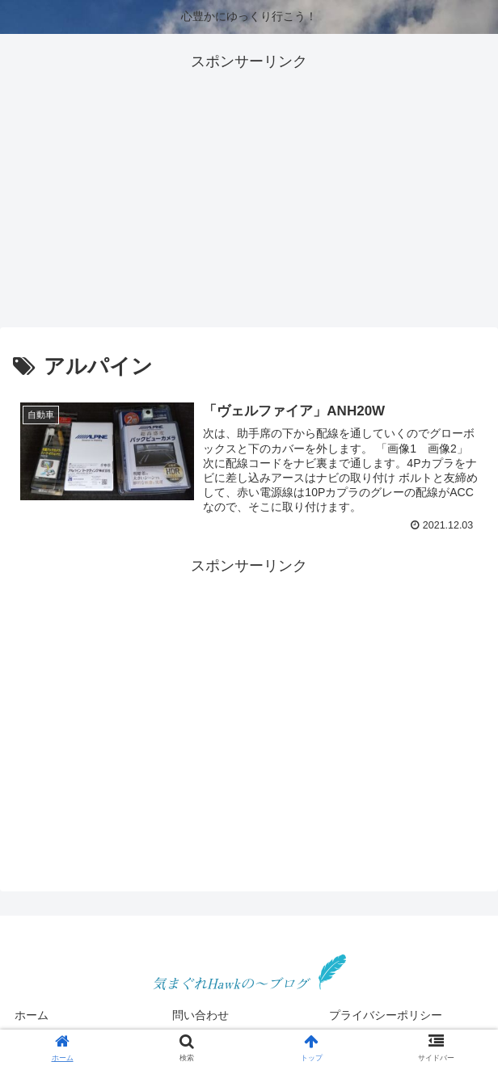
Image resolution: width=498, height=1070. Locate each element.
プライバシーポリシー (385, 1015)
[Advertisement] (249, 187)
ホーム (32, 1015)
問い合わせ (200, 1015)
